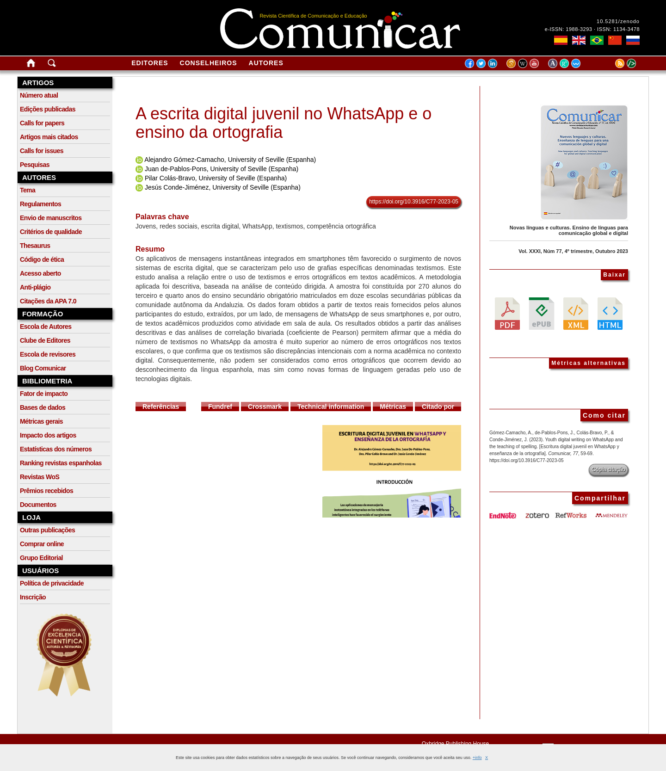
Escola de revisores (47, 354)
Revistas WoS (39, 477)
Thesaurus (35, 245)
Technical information (330, 406)
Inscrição (33, 597)
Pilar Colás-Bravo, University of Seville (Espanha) (216, 178)
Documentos (38, 504)
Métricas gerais (41, 421)
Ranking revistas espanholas (61, 463)
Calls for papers (42, 123)
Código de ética (42, 259)
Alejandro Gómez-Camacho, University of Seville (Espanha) (230, 159)
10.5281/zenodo (618, 21)
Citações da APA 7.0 (48, 301)
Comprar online (42, 544)
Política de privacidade (52, 583)
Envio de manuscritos (50, 218)
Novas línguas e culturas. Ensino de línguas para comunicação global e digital (569, 230)
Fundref (220, 406)
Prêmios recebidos (46, 490)
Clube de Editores (45, 340)
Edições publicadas (47, 109)
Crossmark (265, 406)
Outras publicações (47, 530)
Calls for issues (41, 150)
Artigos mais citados (49, 137)
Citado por (438, 406)
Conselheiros (208, 63)
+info (477, 757)
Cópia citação (608, 469)
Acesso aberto (40, 273)
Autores (266, 63)
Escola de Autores (45, 326)
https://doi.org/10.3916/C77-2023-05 (413, 201)
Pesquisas (34, 164)
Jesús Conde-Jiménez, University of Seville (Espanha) (223, 187)
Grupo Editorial (41, 557)
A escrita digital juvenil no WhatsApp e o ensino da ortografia (284, 123)
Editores (149, 63)
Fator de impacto (44, 393)
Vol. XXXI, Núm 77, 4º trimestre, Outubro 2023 (573, 251)
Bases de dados (42, 407)
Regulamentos (40, 204)
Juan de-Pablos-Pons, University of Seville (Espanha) (221, 169)
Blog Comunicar (43, 368)
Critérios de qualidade (51, 231)
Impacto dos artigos (48, 435)
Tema (27, 190)
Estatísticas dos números (56, 449)
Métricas (393, 406)
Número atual (39, 95)
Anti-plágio (35, 287)
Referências (160, 406)
